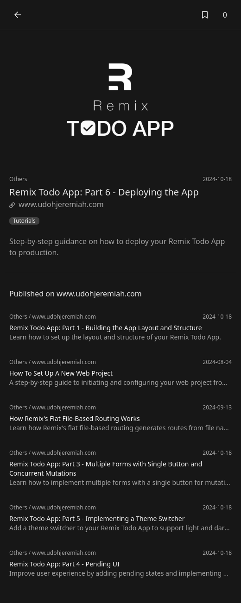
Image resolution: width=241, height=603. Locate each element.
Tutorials (24, 221)
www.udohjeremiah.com (56, 204)
